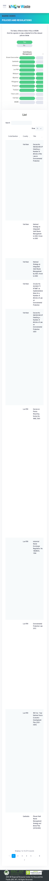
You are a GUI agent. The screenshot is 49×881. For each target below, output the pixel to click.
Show (38, 128)
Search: (18, 123)
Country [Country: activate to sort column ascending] (25, 136)
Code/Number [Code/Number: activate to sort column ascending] (13, 136)
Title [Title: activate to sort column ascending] (34, 136)
